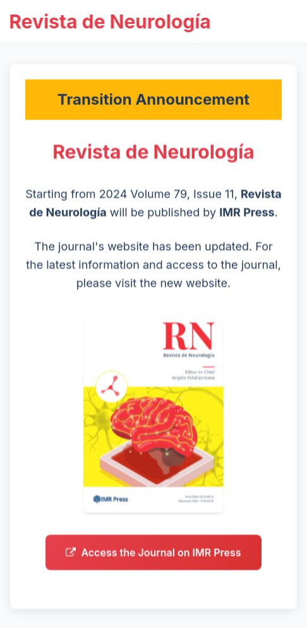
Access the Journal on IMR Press (153, 554)
